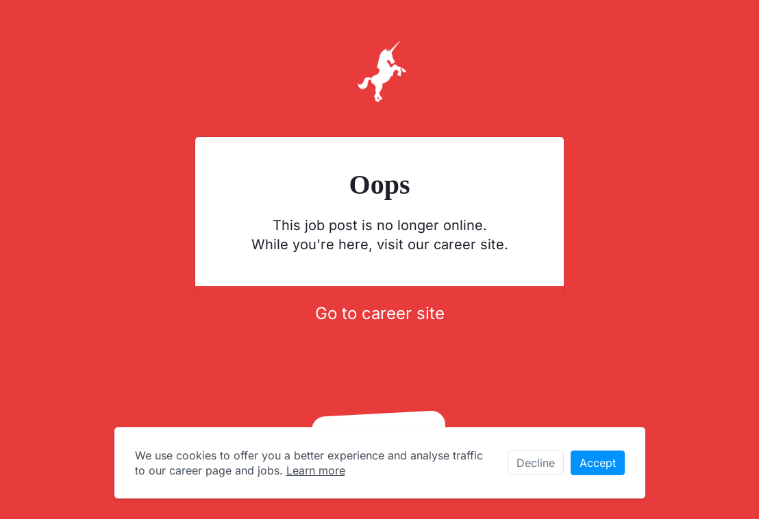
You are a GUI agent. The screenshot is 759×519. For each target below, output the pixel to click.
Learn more (315, 470)
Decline (536, 463)
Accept (598, 463)
